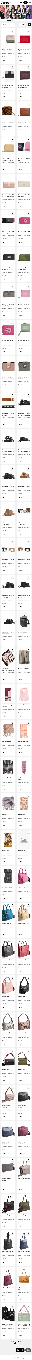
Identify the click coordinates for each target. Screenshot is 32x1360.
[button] (2, 13)
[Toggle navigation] (29, 2)
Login (25, 2)
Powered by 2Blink (16, 1358)
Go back (20, 1350)
